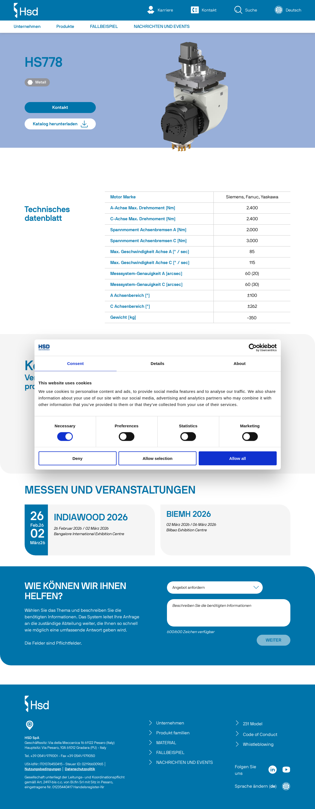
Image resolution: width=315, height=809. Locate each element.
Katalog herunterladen (60, 123)
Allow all (237, 458)
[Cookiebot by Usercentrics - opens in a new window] (253, 347)
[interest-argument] (215, 587)
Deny (78, 458)
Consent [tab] (75, 363)
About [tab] (240, 363)
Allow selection (157, 458)
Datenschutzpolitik (80, 769)
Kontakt (60, 107)
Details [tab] (157, 363)
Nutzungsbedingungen (43, 769)
